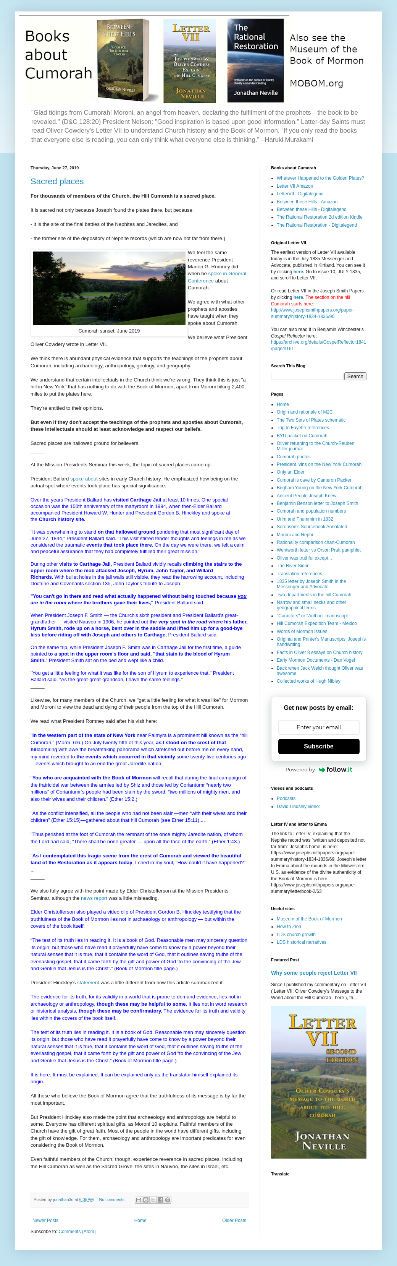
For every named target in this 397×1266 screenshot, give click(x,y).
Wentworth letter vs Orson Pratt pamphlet (319, 550)
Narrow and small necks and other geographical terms (311, 605)
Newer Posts (45, 1220)
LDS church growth (296, 934)
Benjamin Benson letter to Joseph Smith (317, 503)
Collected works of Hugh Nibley (309, 681)
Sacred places (57, 181)
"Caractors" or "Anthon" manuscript (312, 615)
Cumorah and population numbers (311, 511)
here (298, 271)
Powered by (319, 769)
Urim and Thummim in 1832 (305, 519)
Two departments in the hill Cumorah (314, 594)
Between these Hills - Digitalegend (312, 209)
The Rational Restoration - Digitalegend (317, 225)
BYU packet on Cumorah (302, 435)
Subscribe (318, 746)
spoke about (84, 479)
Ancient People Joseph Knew (306, 495)
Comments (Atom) (76, 1231)
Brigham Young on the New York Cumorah (320, 487)
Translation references (299, 573)
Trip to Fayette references (303, 427)
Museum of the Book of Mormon (309, 919)
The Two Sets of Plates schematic (311, 420)
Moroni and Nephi (295, 534)
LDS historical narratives (301, 942)
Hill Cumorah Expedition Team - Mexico (317, 623)
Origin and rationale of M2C (305, 412)
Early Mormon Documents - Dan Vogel (316, 660)
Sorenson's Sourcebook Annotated (312, 526)
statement (89, 982)
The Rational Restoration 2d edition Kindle (320, 217)
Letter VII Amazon (295, 186)
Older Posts (234, 1220)
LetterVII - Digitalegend (300, 193)
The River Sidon (293, 565)
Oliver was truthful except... (304, 558)
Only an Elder (291, 472)
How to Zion (289, 926)
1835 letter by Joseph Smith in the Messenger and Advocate (311, 584)
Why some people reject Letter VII (314, 973)
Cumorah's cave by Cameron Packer (314, 480)
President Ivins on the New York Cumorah (319, 464)
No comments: (113, 1199)
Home (140, 1220)
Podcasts (286, 798)
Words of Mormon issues (302, 631)
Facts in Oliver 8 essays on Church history (320, 652)
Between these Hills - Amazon (307, 202)
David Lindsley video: (298, 806)
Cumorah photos (294, 456)
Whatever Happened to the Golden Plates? (320, 178)
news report (94, 898)
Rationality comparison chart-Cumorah (316, 542)
